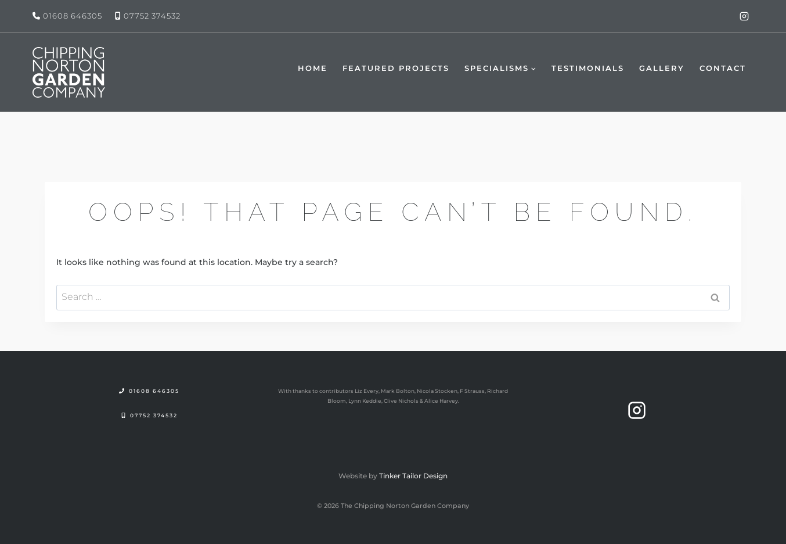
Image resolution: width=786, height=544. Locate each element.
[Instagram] (744, 16)
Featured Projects (395, 68)
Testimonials (587, 68)
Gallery (661, 68)
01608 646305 (72, 15)
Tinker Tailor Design (413, 475)
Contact (723, 68)
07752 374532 (152, 15)
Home (312, 68)
